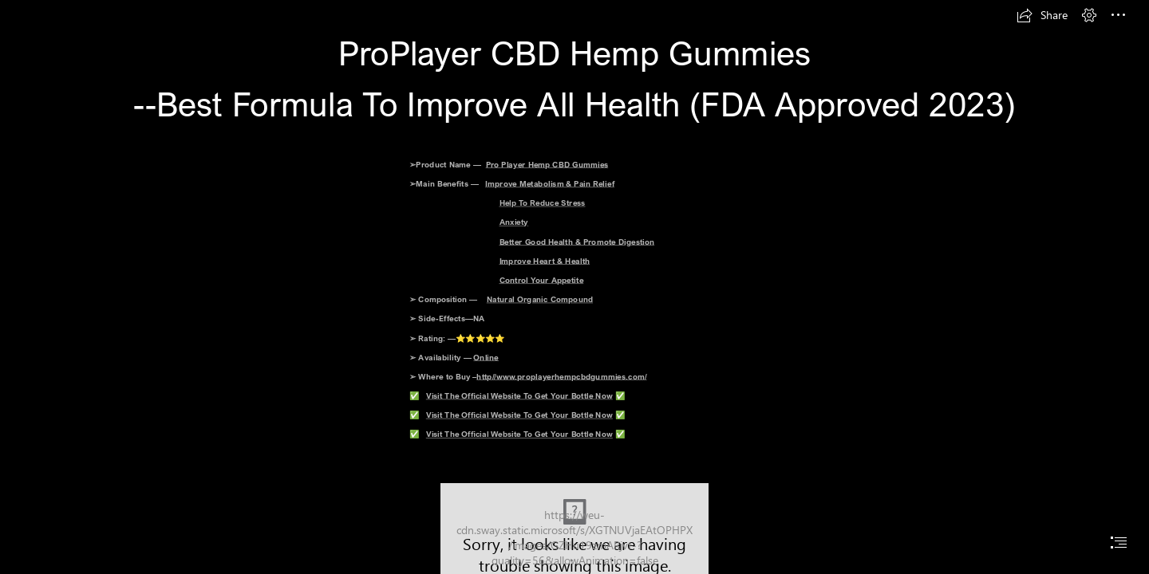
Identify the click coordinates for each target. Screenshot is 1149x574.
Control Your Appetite (541, 280)
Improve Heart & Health (544, 260)
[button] (1042, 15)
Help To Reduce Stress (542, 202)
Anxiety (514, 221)
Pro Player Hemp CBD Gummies (547, 164)
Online (486, 357)
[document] (574, 287)
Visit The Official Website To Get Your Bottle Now (519, 395)
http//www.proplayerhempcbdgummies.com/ (562, 376)
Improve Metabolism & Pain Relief (550, 183)
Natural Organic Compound (540, 299)
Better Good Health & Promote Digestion (577, 241)
